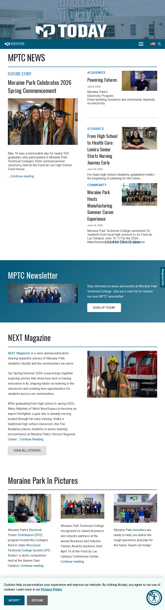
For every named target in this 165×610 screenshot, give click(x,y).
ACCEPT (14, 600)
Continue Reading (31, 439)
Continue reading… (32, 566)
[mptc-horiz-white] (14, 44)
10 (129, 242)
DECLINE (37, 600)
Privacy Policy (51, 589)
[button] (141, 44)
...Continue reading (21, 176)
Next (136, 242)
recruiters (139, 530)
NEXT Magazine (19, 353)
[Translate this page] (152, 44)
